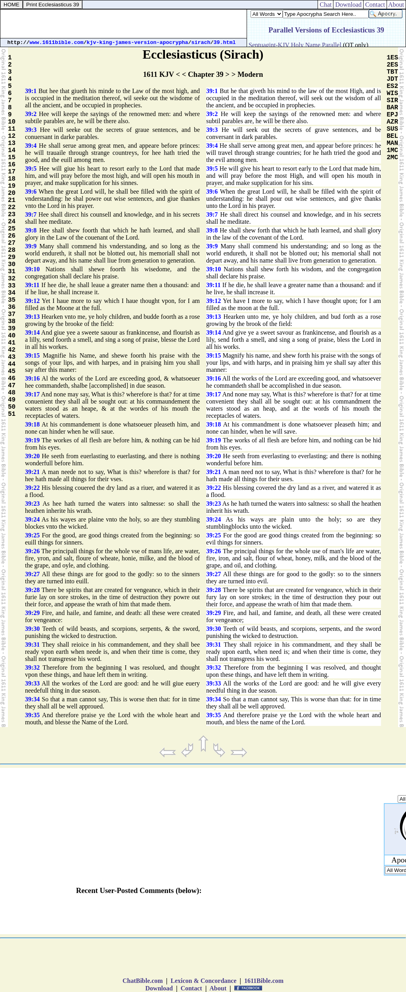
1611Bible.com (264, 980)
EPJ (392, 114)
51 (11, 414)
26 (11, 236)
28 (11, 250)
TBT (392, 72)
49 (11, 400)
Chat (325, 4)
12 (11, 136)
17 (11, 171)
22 (11, 207)
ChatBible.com (143, 980)
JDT (392, 79)
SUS (392, 129)
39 (11, 328)
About (396, 4)
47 (11, 385)
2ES (392, 65)
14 (11, 150)
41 (11, 343)
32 (11, 278)
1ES (392, 57)
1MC (392, 150)
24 (11, 221)
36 (11, 307)
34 (11, 293)
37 (11, 314)
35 (11, 300)
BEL (392, 136)
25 (11, 228)
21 (11, 200)
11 (11, 129)
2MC (392, 157)
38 (11, 321)
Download (348, 4)
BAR (392, 107)
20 (11, 193)
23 (11, 214)
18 (11, 179)
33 (11, 285)
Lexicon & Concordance (203, 980)
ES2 (392, 86)
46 (11, 378)
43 (11, 357)
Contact (375, 4)
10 (11, 122)
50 (11, 407)
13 (11, 143)
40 (11, 335)
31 (11, 271)
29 (11, 257)
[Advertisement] (123, 24)
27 (11, 243)
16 (11, 164)
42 (11, 350)
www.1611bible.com (57, 43)
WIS (392, 93)
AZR (392, 122)
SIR (392, 100)
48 (11, 392)
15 (11, 157)
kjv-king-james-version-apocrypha (137, 43)
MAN (392, 143)
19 (11, 186)
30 (11, 264)
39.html (225, 43)
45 (11, 371)
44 (11, 364)
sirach (201, 43)
